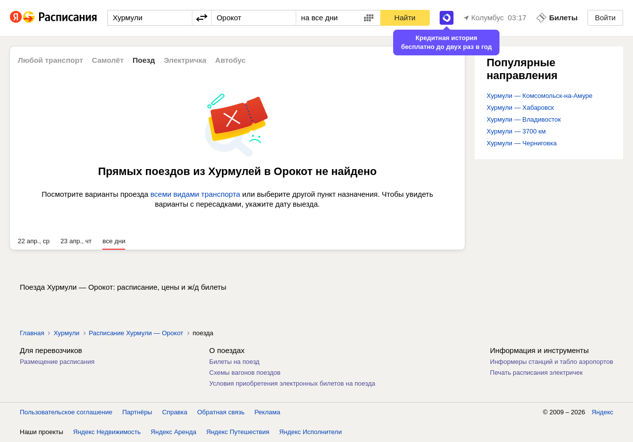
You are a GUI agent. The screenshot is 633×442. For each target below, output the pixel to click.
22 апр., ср (33, 241)
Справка (174, 412)
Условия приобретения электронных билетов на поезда (292, 383)
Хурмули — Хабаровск (520, 107)
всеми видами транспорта (195, 194)
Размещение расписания (57, 361)
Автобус (230, 60)
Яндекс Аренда (173, 432)
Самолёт (108, 60)
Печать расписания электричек (536, 372)
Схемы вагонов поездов (244, 372)
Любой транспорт (50, 60)
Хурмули (66, 333)
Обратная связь (221, 412)
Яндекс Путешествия (238, 432)
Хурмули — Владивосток (524, 119)
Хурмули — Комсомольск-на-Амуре (539, 95)
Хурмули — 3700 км (516, 131)
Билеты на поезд (234, 361)
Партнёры (137, 412)
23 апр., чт (75, 241)
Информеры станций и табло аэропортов (551, 361)
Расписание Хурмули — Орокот (136, 333)
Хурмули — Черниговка (522, 143)
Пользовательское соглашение (66, 412)
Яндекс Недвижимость (107, 432)
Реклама (267, 412)
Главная (32, 333)
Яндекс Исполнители (310, 432)
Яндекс (602, 412)
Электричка (185, 60)
